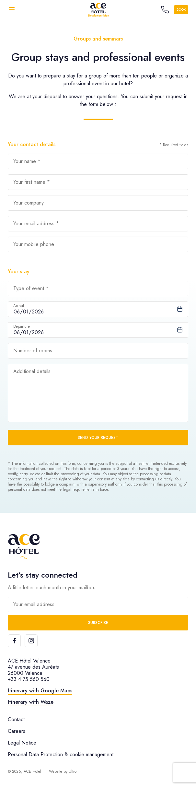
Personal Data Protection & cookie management (60, 754)
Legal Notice (22, 742)
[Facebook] (14, 640)
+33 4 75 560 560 (29, 679)
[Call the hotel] (165, 10)
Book (181, 9)
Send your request (98, 437)
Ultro (72, 771)
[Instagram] (31, 640)
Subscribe (98, 623)
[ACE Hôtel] (98, 9)
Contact (16, 719)
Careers (16, 731)
